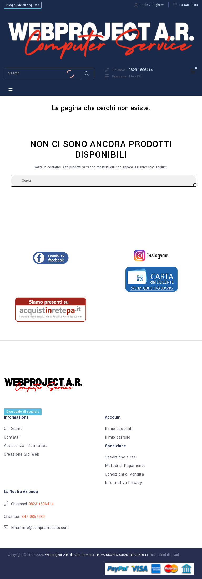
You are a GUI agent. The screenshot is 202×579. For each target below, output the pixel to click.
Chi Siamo (13, 428)
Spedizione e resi (121, 457)
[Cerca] (103, 180)
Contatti (11, 437)
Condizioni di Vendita (124, 474)
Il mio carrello (117, 437)
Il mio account (118, 428)
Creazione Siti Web (21, 454)
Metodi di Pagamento (125, 465)
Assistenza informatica (25, 446)
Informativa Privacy (123, 483)
